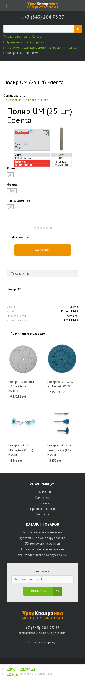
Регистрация (27, 668)
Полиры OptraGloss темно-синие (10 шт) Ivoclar (60, 450)
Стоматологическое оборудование (42, 555)
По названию (13, 100)
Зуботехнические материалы (42, 532)
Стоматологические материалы (42, 549)
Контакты (42, 514)
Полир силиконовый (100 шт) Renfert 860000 (21, 386)
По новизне (31, 100)
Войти (11, 668)
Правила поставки (42, 509)
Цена (44, 100)
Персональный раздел (42, 642)
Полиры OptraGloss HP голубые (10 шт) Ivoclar (21, 450)
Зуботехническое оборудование (42, 538)
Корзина (12, 673)
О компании (42, 492)
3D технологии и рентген (42, 543)
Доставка (42, 503)
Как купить (42, 497)
